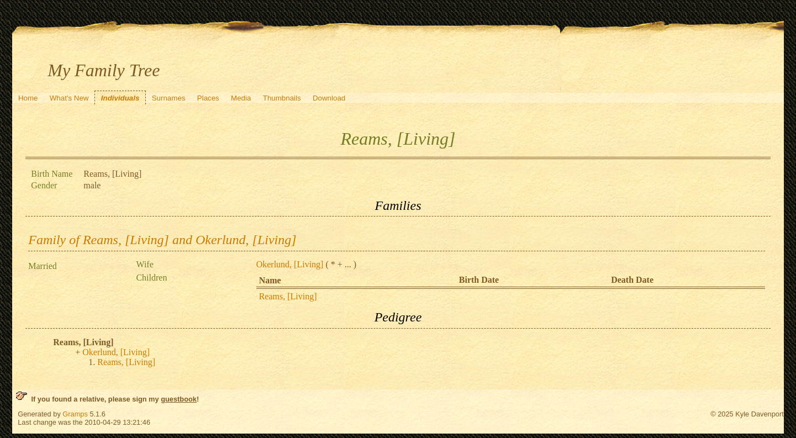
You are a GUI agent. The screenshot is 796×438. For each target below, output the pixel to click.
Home (28, 98)
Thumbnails (282, 98)
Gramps (75, 414)
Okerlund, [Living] (290, 264)
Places (208, 98)
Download (329, 98)
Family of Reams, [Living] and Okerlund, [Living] (162, 240)
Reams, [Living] (288, 296)
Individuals (120, 98)
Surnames (169, 98)
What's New (69, 98)
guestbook (179, 399)
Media (241, 98)
